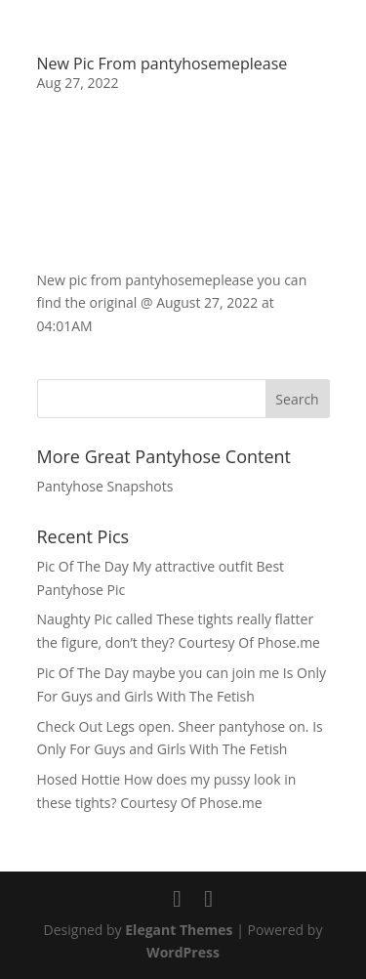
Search (296, 399)
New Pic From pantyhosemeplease (162, 63)
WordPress (183, 952)
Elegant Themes (178, 929)
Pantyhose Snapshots (105, 486)
